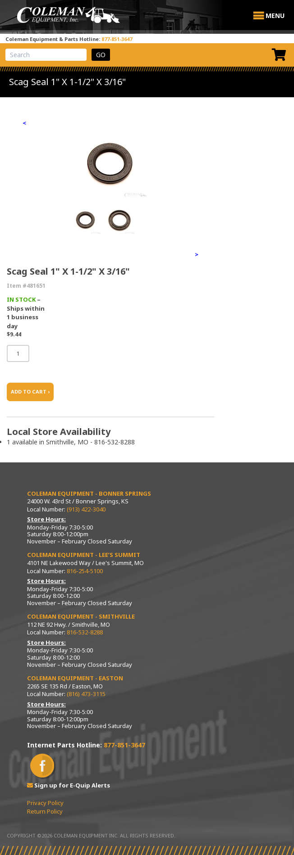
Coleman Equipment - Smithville (81, 616)
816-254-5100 (85, 571)
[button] (275, 16)
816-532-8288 (85, 632)
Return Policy (45, 811)
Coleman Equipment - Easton (75, 678)
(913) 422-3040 (86, 509)
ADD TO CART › (30, 391)
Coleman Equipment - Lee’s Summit (83, 555)
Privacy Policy (45, 803)
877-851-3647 (116, 39)
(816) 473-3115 (86, 694)
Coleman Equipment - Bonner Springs (89, 493)
